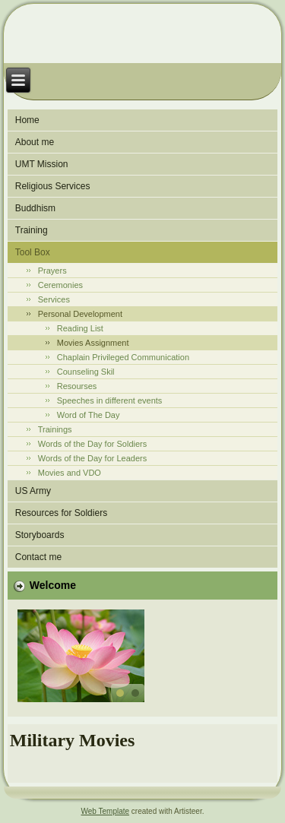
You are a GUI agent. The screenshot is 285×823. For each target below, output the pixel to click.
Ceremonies (60, 285)
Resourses (77, 386)
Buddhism (35, 208)
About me (34, 142)
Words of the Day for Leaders (92, 458)
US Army (33, 491)
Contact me (38, 557)
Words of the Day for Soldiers (92, 443)
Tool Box (32, 252)
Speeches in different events (110, 400)
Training (31, 230)
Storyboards (40, 535)
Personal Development (80, 313)
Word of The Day (88, 414)
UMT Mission (41, 164)
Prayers (52, 270)
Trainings (55, 429)
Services (54, 299)
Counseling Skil (86, 371)
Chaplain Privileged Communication (123, 357)
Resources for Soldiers (61, 513)
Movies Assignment (93, 342)
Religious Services (52, 186)
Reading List (80, 328)
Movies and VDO (69, 472)
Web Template (105, 811)
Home (27, 120)
